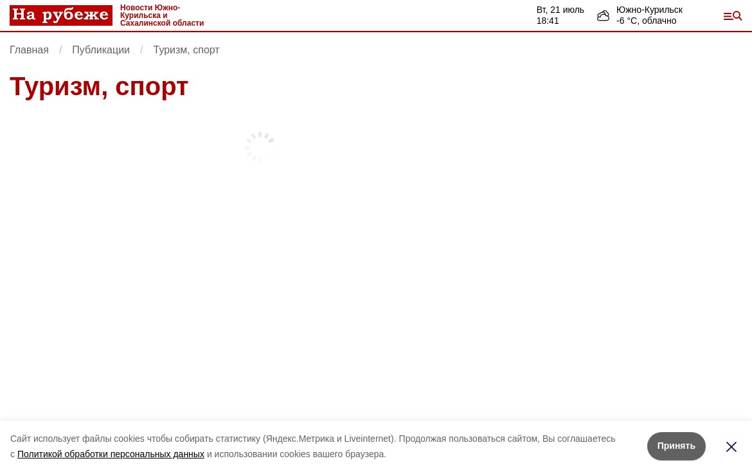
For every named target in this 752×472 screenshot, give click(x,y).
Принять (676, 445)
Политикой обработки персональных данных (110, 454)
